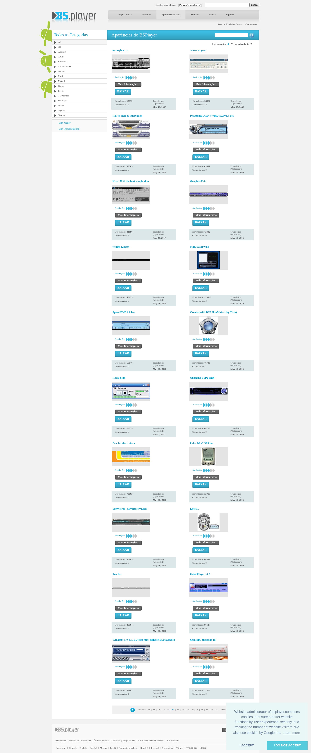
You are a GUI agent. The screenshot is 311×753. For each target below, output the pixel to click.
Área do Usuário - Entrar (230, 24)
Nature (61, 86)
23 (211, 709)
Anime (61, 56)
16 (178, 709)
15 (173, 709)
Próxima (225, 709)
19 (192, 709)
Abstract (62, 51)
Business (62, 61)
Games (61, 71)
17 (183, 709)
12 (159, 709)
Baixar (212, 14)
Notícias (195, 14)
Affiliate (116, 740)
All (59, 42)
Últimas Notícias (101, 740)
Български (61, 748)
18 (187, 709)
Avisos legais (172, 740)
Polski (113, 748)
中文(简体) (191, 748)
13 (163, 709)
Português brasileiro (128, 748)
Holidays (62, 100)
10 (149, 709)
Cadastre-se (251, 24)
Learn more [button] (291, 733)
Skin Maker (64, 122)
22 (207, 709)
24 (216, 709)
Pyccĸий (155, 748)
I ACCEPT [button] (247, 745)
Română (144, 748)
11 (154, 709)
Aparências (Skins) (171, 14)
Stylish (61, 110)
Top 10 (61, 115)
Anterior (141, 709)
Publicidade (60, 740)
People (61, 90)
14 (168, 709)
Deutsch (73, 748)
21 (202, 709)
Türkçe (179, 748)
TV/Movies (63, 95)
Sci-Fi (61, 105)
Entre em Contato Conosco (150, 740)
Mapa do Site (129, 740)
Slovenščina (167, 748)
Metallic (62, 81)
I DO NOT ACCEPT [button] (287, 745)
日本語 (203, 748)
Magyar (103, 748)
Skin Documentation (69, 128)
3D (59, 47)
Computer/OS (64, 66)
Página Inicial (125, 14)
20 (197, 709)
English (83, 748)
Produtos (147, 14)
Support (230, 14)
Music (61, 76)
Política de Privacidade (80, 740)
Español (93, 748)
